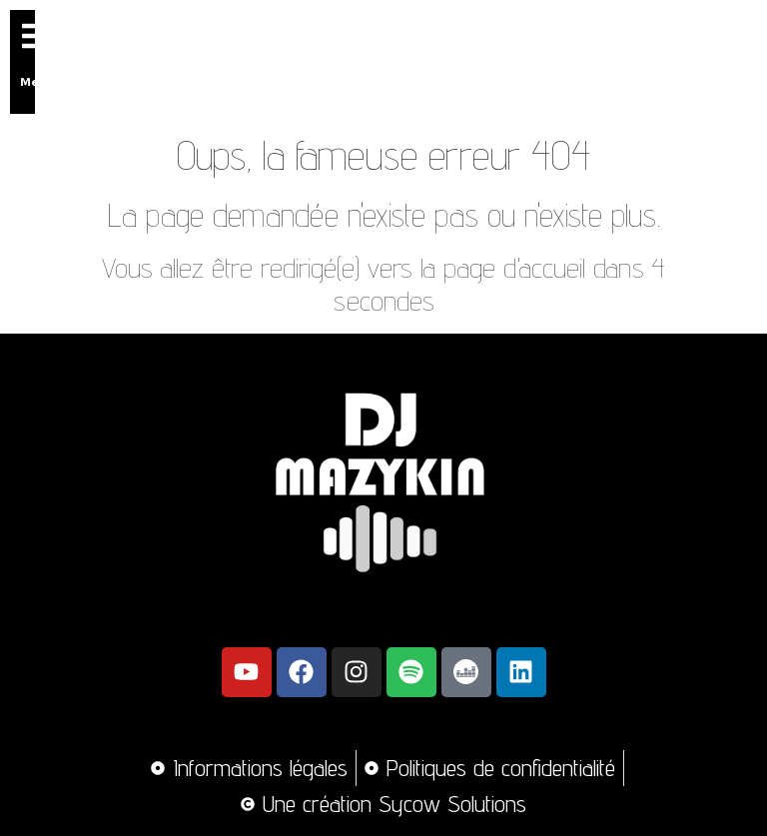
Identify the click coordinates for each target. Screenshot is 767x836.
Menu (37, 81)
